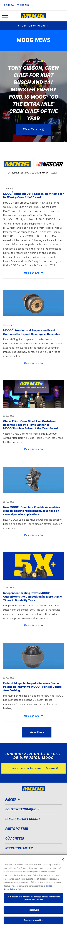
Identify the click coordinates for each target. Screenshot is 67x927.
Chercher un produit (33, 26)
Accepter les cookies (33, 920)
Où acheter (14, 838)
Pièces (13, 799)
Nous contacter (19, 848)
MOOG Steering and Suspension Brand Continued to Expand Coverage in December (31, 332)
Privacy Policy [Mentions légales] (16, 889)
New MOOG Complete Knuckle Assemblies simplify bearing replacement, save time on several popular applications (31, 510)
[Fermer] (63, 859)
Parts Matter (16, 829)
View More (36, 732)
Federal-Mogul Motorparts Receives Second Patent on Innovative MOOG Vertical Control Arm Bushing (32, 686)
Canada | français (16, 5)
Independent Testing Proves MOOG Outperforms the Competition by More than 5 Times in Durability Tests (32, 596)
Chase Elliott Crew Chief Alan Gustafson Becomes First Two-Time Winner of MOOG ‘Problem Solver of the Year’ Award (30, 424)
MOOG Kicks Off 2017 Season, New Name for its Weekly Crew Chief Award (33, 195)
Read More (31, 272)
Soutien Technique (23, 809)
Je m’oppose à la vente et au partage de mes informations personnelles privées (33, 898)
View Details (32, 129)
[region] (33, 890)
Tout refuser (33, 910)
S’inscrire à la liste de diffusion (32, 768)
